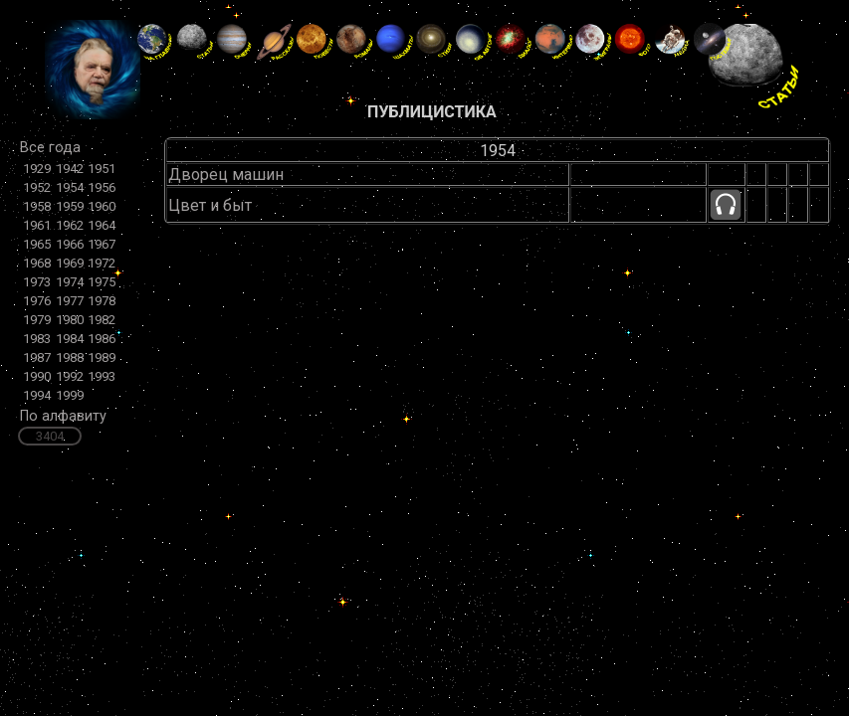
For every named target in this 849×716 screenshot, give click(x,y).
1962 (70, 225)
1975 (101, 281)
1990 (37, 376)
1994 (37, 395)
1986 (101, 338)
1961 (37, 225)
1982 (101, 319)
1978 (101, 300)
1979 (37, 319)
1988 (70, 357)
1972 (101, 263)
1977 (70, 300)
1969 (70, 263)
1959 (70, 206)
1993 (101, 376)
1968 (37, 263)
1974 (70, 281)
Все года (50, 147)
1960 (101, 206)
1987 (37, 357)
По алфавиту (63, 416)
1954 (70, 187)
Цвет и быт (210, 205)
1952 (37, 187)
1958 (37, 206)
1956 (101, 187)
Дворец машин (226, 174)
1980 (70, 319)
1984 (70, 338)
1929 (37, 168)
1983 (37, 338)
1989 (101, 357)
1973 (37, 281)
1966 (70, 244)
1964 (101, 225)
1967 (101, 244)
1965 (37, 244)
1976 (37, 300)
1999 (70, 395)
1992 (70, 376)
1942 (70, 168)
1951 (101, 168)
